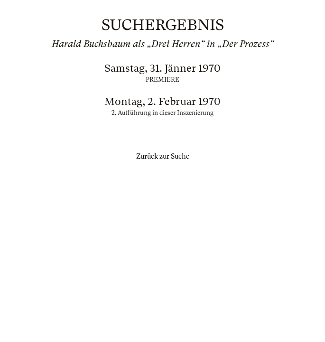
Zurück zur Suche (162, 156)
